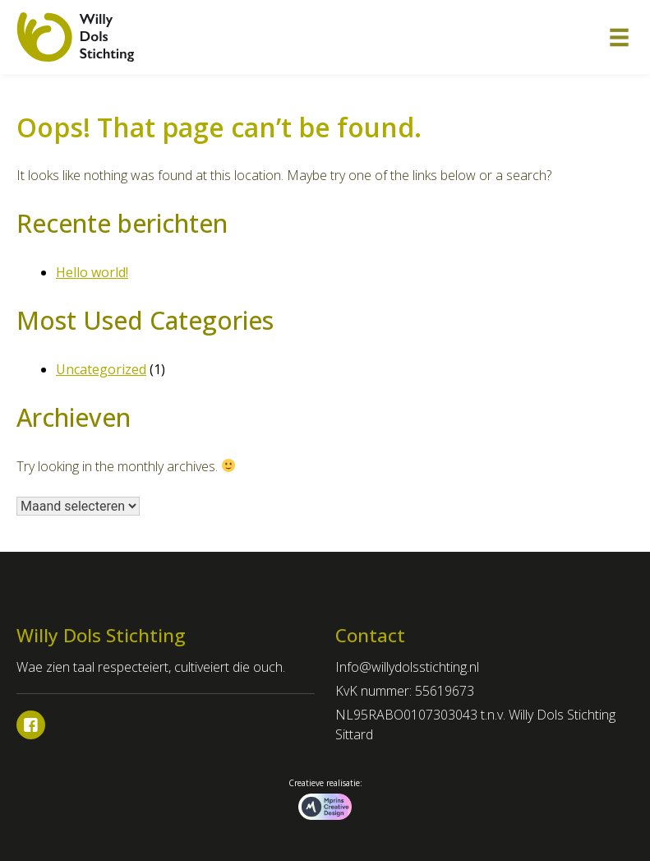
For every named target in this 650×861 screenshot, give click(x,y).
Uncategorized (101, 369)
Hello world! (92, 272)
